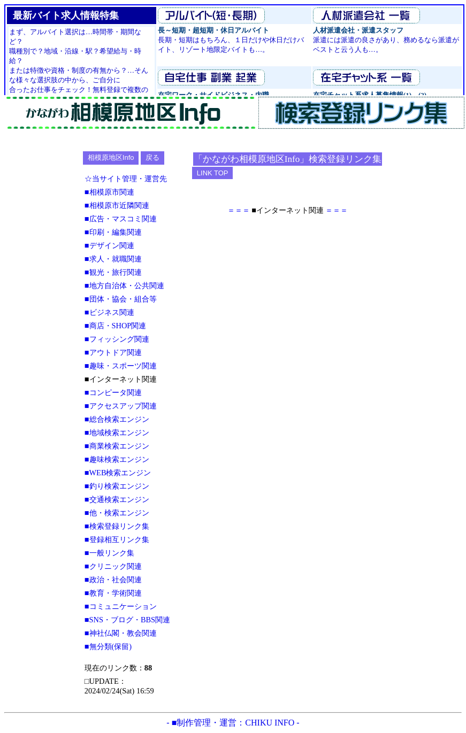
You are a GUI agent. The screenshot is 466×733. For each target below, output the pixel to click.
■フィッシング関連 (117, 339)
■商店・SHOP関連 (115, 325)
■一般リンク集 (109, 553)
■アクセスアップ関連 (121, 406)
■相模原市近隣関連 (117, 205)
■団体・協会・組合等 (121, 299)
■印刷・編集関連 (113, 232)
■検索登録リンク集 (117, 526)
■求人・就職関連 (113, 258)
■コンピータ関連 (113, 392)
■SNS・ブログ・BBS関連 (127, 619)
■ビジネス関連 (109, 312)
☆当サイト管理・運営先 (126, 178)
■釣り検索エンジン (117, 486)
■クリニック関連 (113, 566)
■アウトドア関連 (113, 352)
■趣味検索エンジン (117, 459)
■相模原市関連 (109, 192)
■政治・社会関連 (113, 579)
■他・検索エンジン (117, 512)
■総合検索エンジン (117, 419)
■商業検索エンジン (117, 446)
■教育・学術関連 (113, 593)
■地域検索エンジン (117, 432)
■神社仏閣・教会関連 (121, 633)
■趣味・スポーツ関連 (121, 365)
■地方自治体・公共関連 (124, 285)
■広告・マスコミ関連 (121, 218)
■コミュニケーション (121, 606)
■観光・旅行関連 (113, 272)
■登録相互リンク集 (117, 539)
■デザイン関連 (109, 245)
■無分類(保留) (108, 646)
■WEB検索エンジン (118, 472)
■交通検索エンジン (117, 499)
